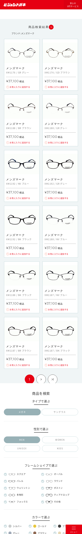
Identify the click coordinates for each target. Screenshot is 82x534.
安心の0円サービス (73, 4)
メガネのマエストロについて (41, 428)
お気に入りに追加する (20, 87)
